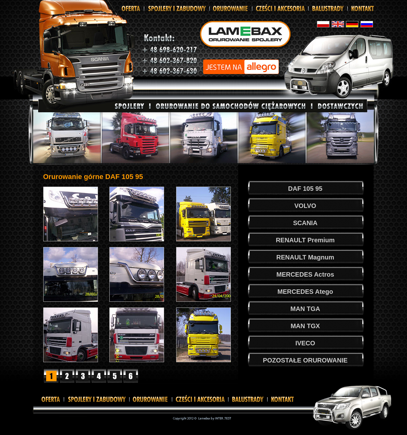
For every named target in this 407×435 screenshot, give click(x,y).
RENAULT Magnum (305, 257)
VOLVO (305, 205)
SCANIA (305, 222)
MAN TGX (305, 325)
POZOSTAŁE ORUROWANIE (305, 360)
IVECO (305, 343)
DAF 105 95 (305, 188)
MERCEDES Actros (305, 274)
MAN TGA (305, 308)
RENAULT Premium (305, 240)
